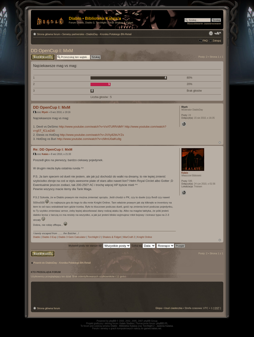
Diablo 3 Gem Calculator (72, 237)
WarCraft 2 (129, 237)
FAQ (205, 40)
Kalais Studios (127, 323)
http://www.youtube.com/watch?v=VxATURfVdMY (91, 126)
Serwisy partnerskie (73, 34)
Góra (220, 142)
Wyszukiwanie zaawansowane (204, 23)
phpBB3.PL (162, 323)
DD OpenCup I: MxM (52, 50)
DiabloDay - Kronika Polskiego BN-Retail (109, 34)
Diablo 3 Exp (49, 237)
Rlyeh (45, 112)
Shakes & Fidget (112, 237)
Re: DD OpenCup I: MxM (53, 149)
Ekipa (159, 308)
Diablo (36, 237)
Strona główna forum (48, 34)
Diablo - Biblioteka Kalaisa (124, 326)
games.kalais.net (152, 328)
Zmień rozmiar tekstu (217, 33)
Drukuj (210, 33)
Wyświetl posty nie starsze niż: (99, 245)
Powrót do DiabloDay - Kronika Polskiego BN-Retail (62, 262)
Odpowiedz (43, 57)
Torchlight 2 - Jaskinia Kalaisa (158, 326)
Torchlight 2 (94, 237)
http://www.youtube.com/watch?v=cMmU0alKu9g (89, 139)
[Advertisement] (127, 294)
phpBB (112, 321)
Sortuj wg (143, 245)
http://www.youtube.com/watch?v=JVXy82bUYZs (92, 134)
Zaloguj (217, 40)
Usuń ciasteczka (173, 308)
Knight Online (144, 237)
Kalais (45, 154)
